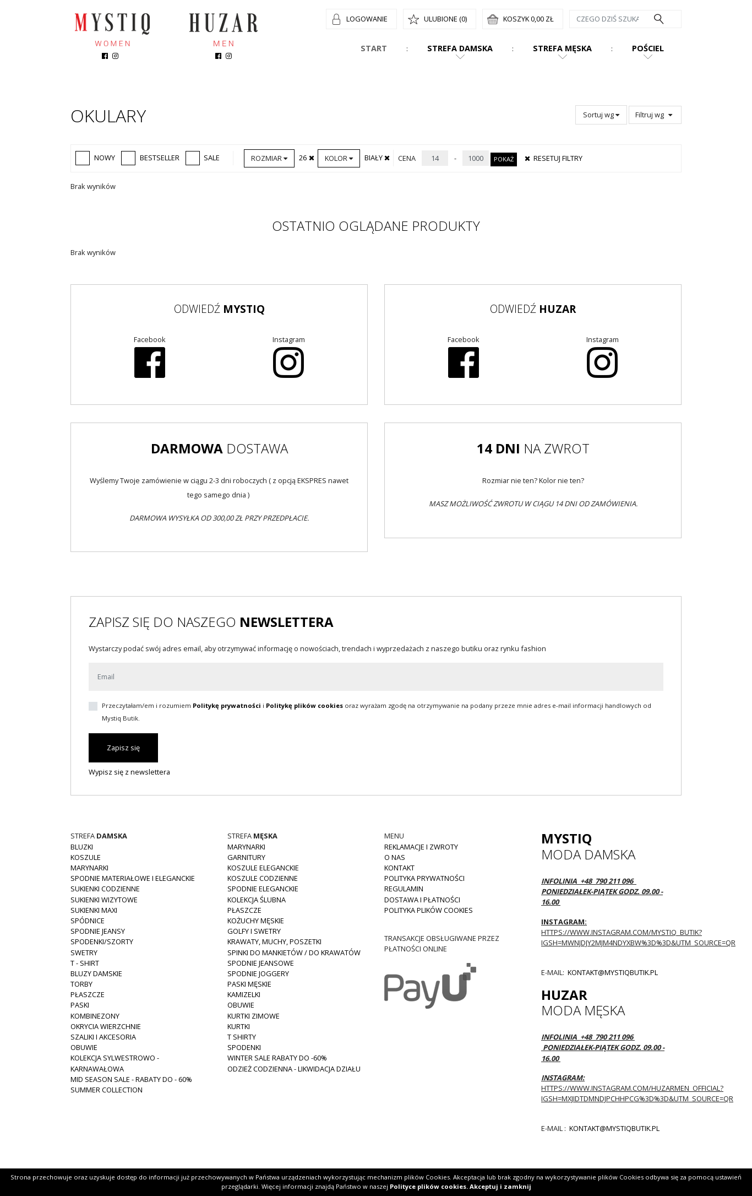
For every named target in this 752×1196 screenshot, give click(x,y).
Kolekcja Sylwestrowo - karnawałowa (114, 1063)
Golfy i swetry (254, 931)
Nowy (95, 158)
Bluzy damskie (96, 973)
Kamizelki (243, 994)
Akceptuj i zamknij (500, 1186)
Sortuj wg (601, 115)
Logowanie (367, 19)
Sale (203, 158)
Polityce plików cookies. (429, 1186)
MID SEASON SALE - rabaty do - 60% (131, 1079)
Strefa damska (460, 48)
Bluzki (81, 847)
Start (374, 48)
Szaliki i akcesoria (103, 1037)
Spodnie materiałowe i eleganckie (132, 878)
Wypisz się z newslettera (129, 772)
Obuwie (83, 1047)
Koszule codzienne (262, 878)
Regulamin (403, 889)
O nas (394, 857)
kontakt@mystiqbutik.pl (612, 972)
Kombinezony (94, 1016)
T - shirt (84, 963)
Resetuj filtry (552, 158)
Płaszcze (87, 994)
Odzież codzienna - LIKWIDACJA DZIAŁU (294, 1069)
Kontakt (399, 868)
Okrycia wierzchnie (105, 1026)
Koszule (85, 857)
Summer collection (106, 1090)
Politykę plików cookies (304, 705)
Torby (81, 984)
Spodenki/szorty (101, 941)
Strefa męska (562, 48)
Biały (377, 158)
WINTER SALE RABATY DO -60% (277, 1058)
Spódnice (87, 921)
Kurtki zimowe (253, 1016)
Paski (79, 1005)
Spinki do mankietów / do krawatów (294, 952)
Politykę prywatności (227, 705)
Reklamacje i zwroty (421, 847)
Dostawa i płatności (422, 900)
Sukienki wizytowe (104, 900)
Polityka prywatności (424, 878)
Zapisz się (123, 748)
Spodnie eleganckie (262, 889)
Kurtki (238, 1026)
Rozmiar (269, 158)
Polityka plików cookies (428, 910)
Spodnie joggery (258, 973)
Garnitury (246, 857)
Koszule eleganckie (263, 868)
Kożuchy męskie (255, 921)
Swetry (83, 952)
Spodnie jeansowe (260, 963)
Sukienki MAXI (93, 910)
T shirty (241, 1037)
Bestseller (150, 158)
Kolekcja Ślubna (256, 900)
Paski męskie (249, 984)
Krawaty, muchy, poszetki (274, 941)
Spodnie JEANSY (97, 931)
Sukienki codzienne (105, 889)
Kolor (339, 158)
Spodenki (244, 1047)
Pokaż (504, 159)
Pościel (648, 48)
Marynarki (89, 868)
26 (307, 158)
